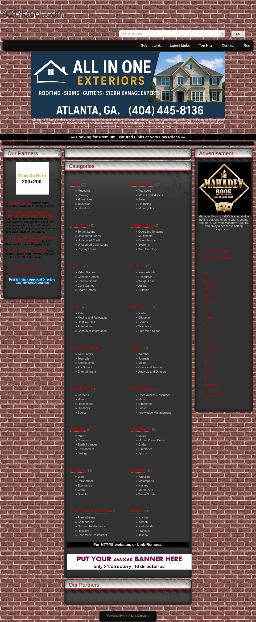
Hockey (143, 485)
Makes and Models (150, 195)
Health (207, 302)
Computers (210, 288)
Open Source (147, 240)
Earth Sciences (87, 444)
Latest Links (180, 45)
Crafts (142, 444)
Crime (81, 489)
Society (208, 370)
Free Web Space (149, 330)
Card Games (86, 285)
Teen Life (84, 358)
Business (209, 280)
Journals (144, 358)
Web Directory (147, 249)
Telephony (145, 326)
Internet (208, 317)
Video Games (86, 272)
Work (81, 476)
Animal (142, 285)
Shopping (209, 362)
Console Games (88, 276)
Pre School (85, 367)
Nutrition (143, 289)
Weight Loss (146, 281)
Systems (144, 244)
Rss (246, 45)
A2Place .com (33, 13)
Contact (228, 45)
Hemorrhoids (146, 272)
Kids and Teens (213, 325)
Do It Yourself (86, 322)
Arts (206, 273)
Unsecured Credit (89, 240)
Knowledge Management (154, 412)
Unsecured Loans (89, 235)
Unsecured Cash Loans (93, 244)
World (207, 399)
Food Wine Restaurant (92, 535)
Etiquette (144, 317)
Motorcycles (146, 208)
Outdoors (84, 408)
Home (207, 310)
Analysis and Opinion (152, 371)
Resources (145, 276)
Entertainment (87, 371)
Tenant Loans (86, 231)
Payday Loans (87, 249)
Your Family (85, 354)
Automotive (210, 384)
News (207, 332)
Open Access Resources (154, 395)
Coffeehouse (86, 522)
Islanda (143, 517)
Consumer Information (92, 330)
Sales (142, 199)
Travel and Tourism (215, 392)
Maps (142, 399)
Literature (84, 208)
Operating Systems (150, 231)
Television (84, 203)
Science (208, 355)
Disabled (83, 494)
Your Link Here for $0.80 (23, 266)
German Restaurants (91, 526)
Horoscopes (85, 403)
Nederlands (145, 526)
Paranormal (85, 481)
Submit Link (150, 45)
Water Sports (146, 494)
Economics (85, 485)
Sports (207, 377)
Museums (84, 190)
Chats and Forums (150, 367)
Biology (82, 453)
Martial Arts (145, 489)
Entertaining (85, 326)
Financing (144, 203)
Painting (83, 195)
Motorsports (146, 481)
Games (208, 295)
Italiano (143, 535)
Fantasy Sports (87, 281)
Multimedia (145, 235)
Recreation (210, 340)
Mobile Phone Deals (151, 440)
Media (142, 362)
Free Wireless (87, 517)
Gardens (83, 395)
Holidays (83, 530)
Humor (82, 399)
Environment (86, 449)
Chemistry (84, 440)
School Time (86, 362)
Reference (210, 347)
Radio (142, 313)
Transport (144, 190)
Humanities (85, 199)
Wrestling (144, 476)
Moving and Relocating (93, 317)
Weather (143, 354)
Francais (144, 530)
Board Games (87, 289)
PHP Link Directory (136, 615)
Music (142, 435)
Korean (143, 522)
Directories (145, 403)
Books (142, 408)
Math (81, 435)
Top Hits (206, 45)
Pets (81, 313)
